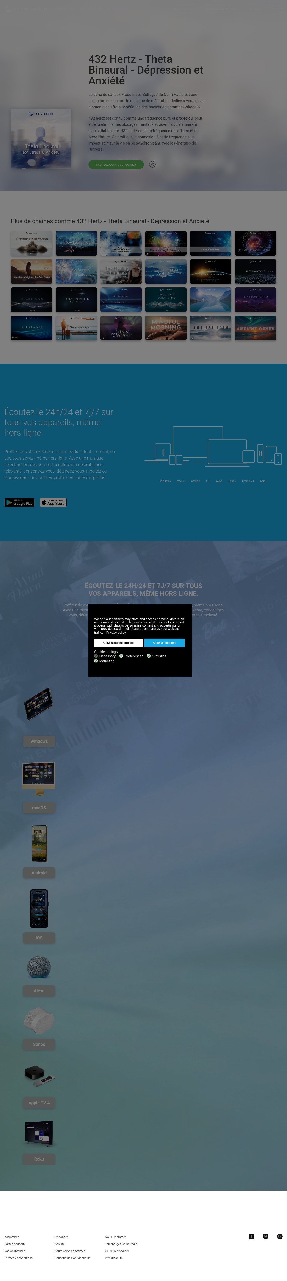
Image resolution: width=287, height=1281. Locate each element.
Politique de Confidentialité (73, 1258)
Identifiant (254, 8)
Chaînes (60, 8)
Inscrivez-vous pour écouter (116, 164)
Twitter (265, 1236)
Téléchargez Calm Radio (220, 8)
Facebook (251, 1236)
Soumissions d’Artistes (70, 1251)
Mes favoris (78, 8)
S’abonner (61, 1237)
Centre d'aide (114, 8)
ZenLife (59, 1244)
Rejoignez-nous (182, 8)
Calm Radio (26, 8)
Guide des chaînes (117, 1251)
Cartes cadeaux (14, 1244)
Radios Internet (14, 1251)
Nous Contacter (115, 1237)
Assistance (11, 1237)
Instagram (280, 1236)
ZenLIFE (95, 8)
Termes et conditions (18, 1258)
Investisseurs (114, 1258)
